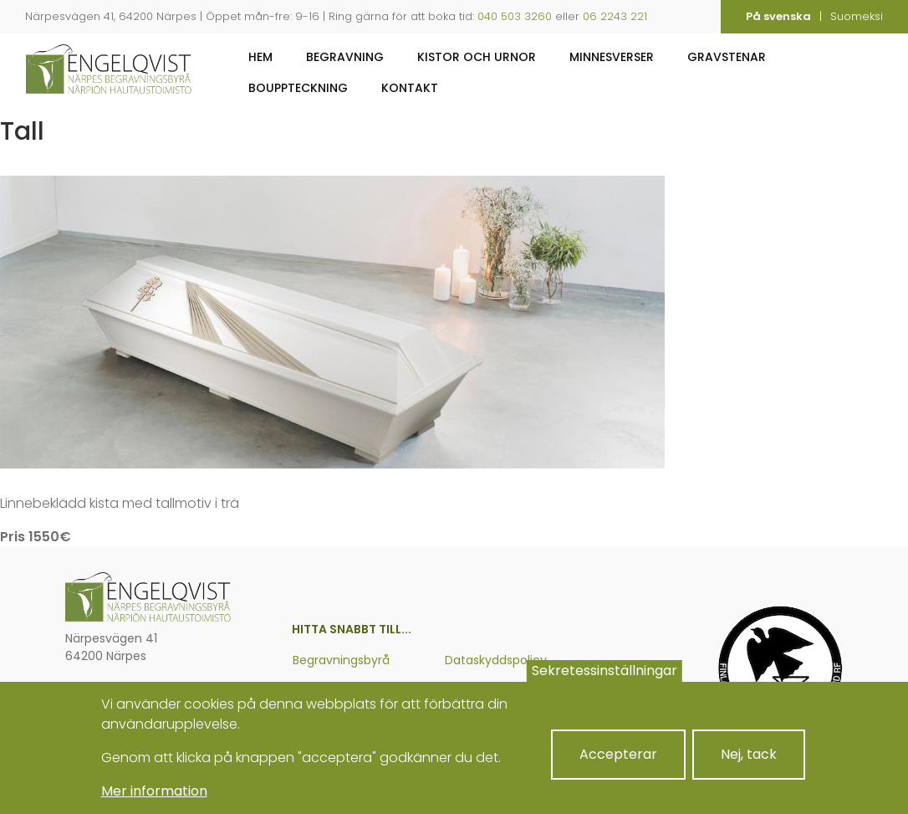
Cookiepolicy (482, 691)
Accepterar (618, 766)
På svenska (778, 16)
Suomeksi (856, 16)
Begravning (345, 57)
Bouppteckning (298, 87)
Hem (260, 57)
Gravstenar (726, 57)
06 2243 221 (615, 16)
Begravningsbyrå (341, 660)
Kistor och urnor (476, 57)
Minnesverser (611, 57)
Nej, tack (749, 766)
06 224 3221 (122, 686)
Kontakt (409, 87)
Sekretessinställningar (604, 683)
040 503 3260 (514, 16)
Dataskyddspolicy (496, 660)
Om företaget (334, 691)
